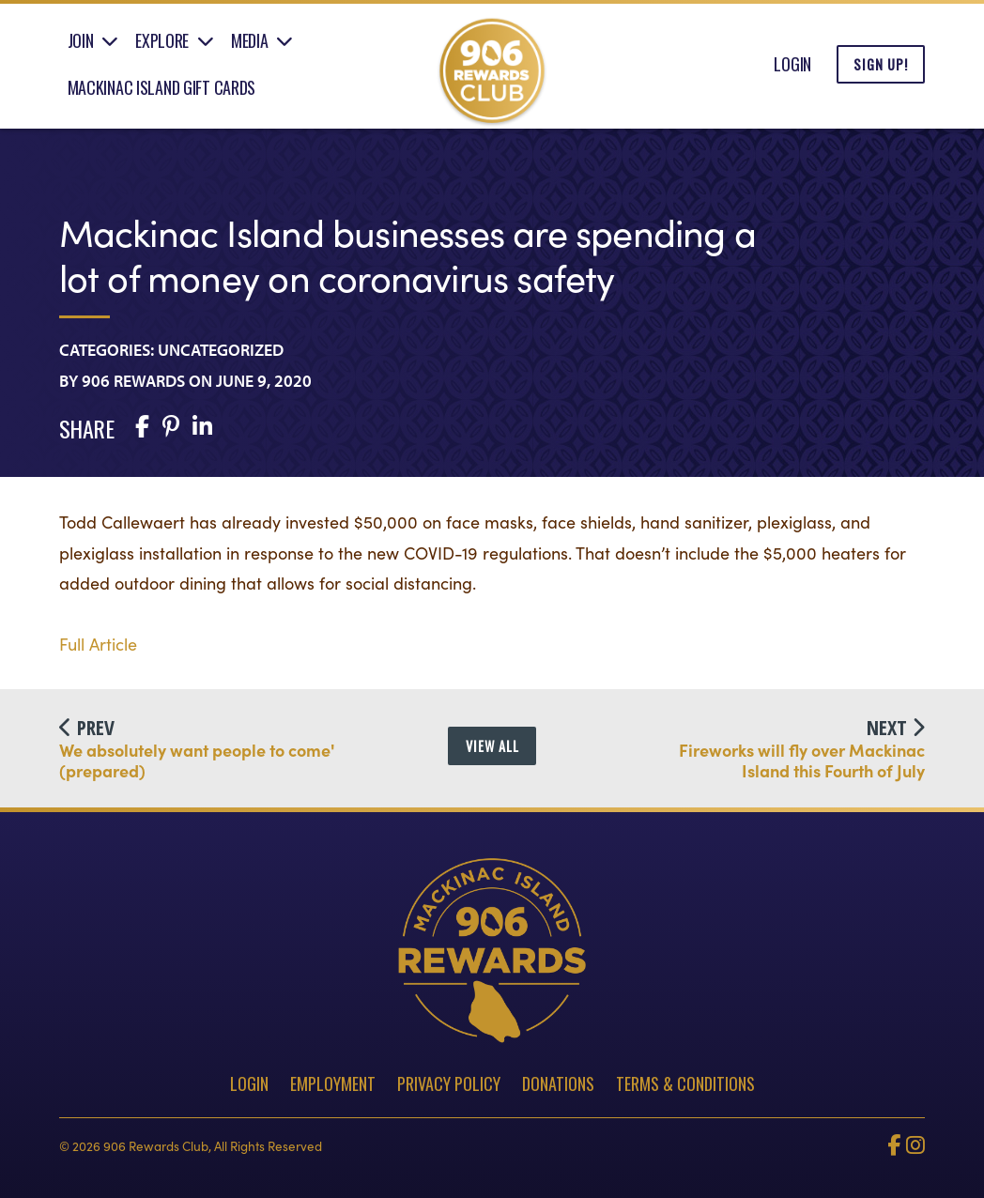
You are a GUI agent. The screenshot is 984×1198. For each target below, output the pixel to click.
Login (792, 64)
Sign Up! (880, 64)
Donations (558, 1083)
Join (81, 40)
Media (250, 40)
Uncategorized (221, 350)
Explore (162, 40)
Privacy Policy (448, 1083)
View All (492, 746)
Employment (333, 1083)
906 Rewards (133, 381)
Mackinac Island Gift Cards (162, 87)
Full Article (98, 643)
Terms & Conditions (685, 1083)
